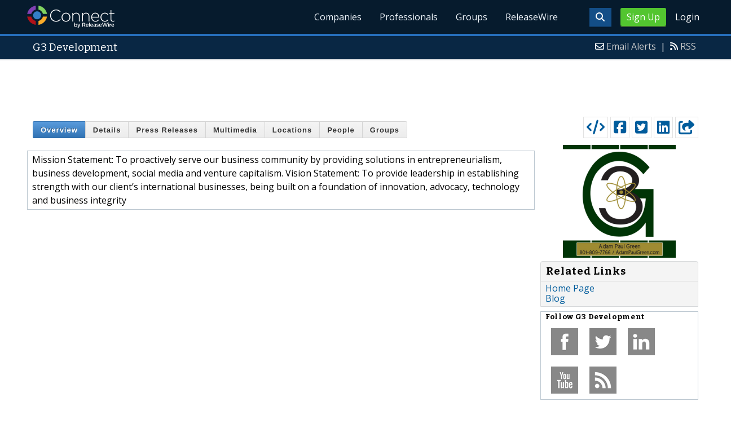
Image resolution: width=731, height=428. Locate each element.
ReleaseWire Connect (71, 17)
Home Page (570, 288)
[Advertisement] (365, 85)
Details (107, 130)
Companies (338, 17)
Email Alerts (631, 46)
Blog (555, 298)
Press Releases (166, 130)
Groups (471, 17)
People (341, 130)
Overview (59, 130)
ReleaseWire (531, 17)
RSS (688, 46)
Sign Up (643, 17)
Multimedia (235, 130)
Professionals (409, 17)
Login (687, 17)
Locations (292, 130)
